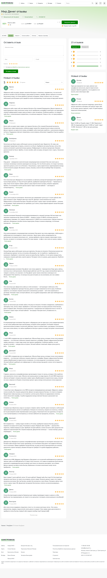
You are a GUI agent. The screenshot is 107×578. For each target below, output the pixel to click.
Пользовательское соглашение (61, 547)
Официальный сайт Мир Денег (10, 17)
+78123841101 (40, 17)
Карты (30, 3)
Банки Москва (11, 557)
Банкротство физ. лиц (26, 547)
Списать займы (25, 35)
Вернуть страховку (43, 35)
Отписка (34, 35)
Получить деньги (69, 22)
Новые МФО (11, 547)
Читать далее (8, 116)
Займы (21, 3)
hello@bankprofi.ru (86, 550)
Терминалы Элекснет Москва (28, 550)
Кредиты (39, 3)
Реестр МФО (11, 560)
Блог (2, 554)
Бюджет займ (75, 130)
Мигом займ (11, 22)
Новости (17, 35)
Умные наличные (76, 113)
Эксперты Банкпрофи (26, 557)
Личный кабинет (27, 17)
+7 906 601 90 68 (85, 547)
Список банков (11, 550)
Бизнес (58, 3)
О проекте (55, 557)
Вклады (49, 3)
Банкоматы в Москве (13, 554)
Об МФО (4, 35)
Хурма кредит (75, 94)
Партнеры (55, 554)
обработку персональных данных (21, 67)
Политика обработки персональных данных (64, 550)
